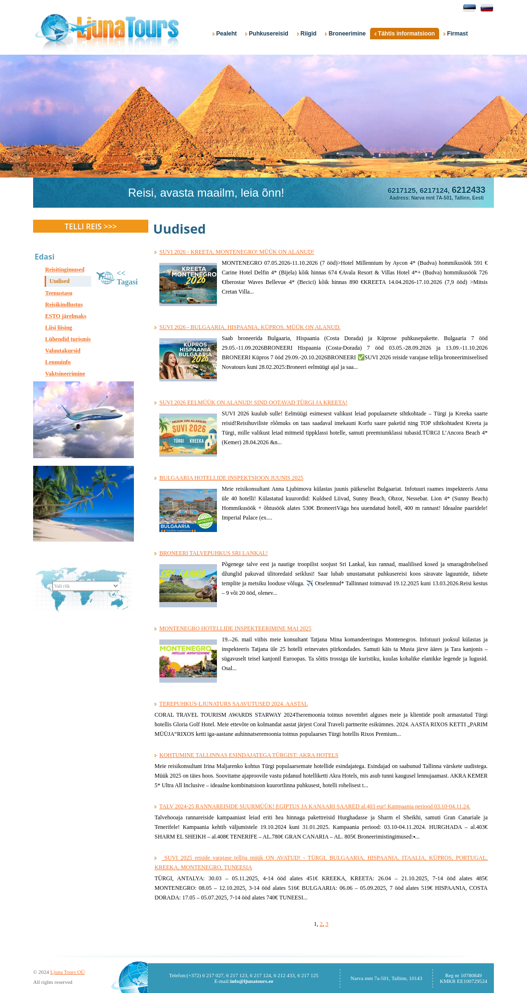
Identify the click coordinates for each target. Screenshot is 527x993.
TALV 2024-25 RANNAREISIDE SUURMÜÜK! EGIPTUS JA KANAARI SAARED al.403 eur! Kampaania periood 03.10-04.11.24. (314, 806)
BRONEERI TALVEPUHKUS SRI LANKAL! (213, 553)
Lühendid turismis (68, 339)
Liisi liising (58, 327)
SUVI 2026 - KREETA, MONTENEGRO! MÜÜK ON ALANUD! (236, 251)
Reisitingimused (64, 269)
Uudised (59, 281)
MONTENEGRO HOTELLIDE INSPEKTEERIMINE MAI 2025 (235, 628)
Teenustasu (58, 293)
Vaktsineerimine (65, 373)
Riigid (307, 33)
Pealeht (225, 33)
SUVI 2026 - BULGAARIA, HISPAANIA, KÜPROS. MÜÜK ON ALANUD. (250, 327)
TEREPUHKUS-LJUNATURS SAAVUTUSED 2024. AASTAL (233, 703)
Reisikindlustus (64, 304)
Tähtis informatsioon (404, 33)
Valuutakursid (63, 350)
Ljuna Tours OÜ (67, 972)
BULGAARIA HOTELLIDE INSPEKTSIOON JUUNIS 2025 (231, 477)
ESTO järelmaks (65, 316)
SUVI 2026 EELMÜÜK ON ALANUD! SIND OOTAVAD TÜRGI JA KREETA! (253, 402)
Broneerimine (345, 33)
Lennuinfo (58, 362)
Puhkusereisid (266, 33)
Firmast (455, 33)
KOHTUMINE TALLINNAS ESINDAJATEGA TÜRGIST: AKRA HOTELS (248, 755)
